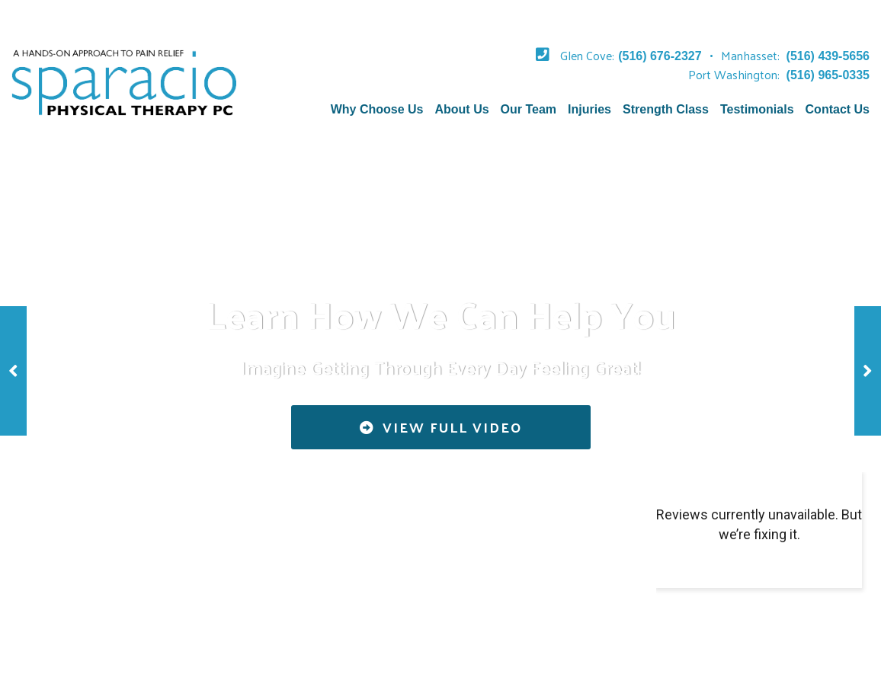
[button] (13, 371)
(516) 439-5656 (828, 56)
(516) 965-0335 (828, 75)
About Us (461, 109)
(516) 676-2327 (659, 56)
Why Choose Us (377, 109)
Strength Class (666, 109)
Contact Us (838, 109)
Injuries (589, 109)
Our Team (529, 109)
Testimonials (757, 109)
